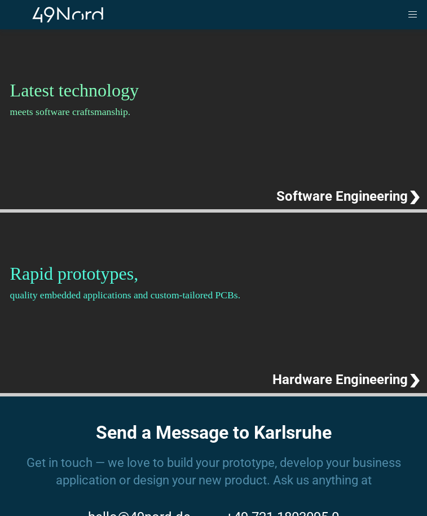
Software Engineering (342, 196)
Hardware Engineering (340, 379)
